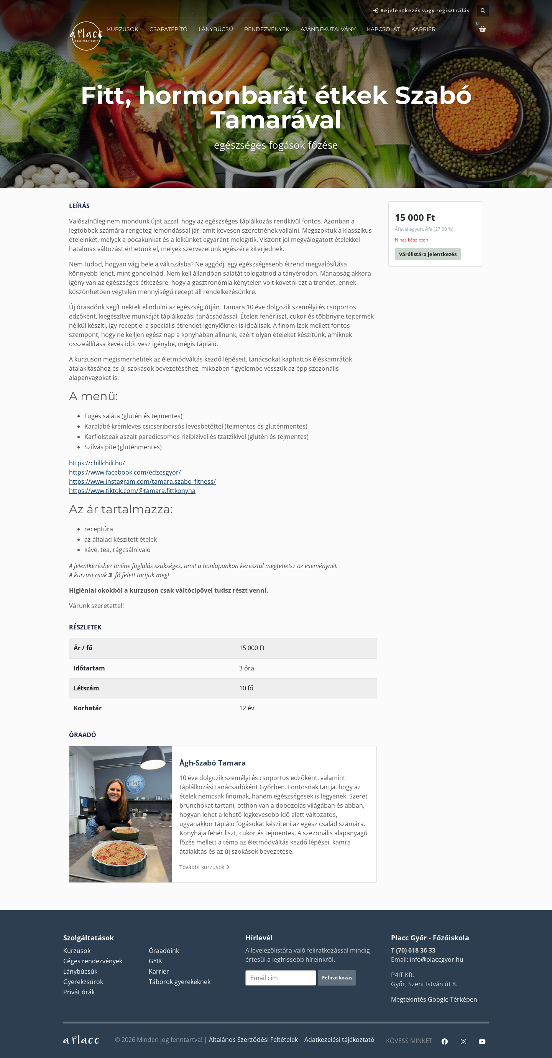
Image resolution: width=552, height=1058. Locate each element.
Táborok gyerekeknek (179, 982)
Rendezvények (266, 29)
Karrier (423, 29)
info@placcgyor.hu (436, 959)
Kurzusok (122, 29)
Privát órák (79, 992)
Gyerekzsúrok (83, 982)
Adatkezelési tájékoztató (339, 1039)
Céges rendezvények (92, 961)
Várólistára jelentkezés (428, 254)
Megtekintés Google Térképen (434, 999)
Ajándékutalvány (328, 29)
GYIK (155, 961)
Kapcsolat (383, 29)
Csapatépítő (168, 29)
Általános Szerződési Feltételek (253, 1039)
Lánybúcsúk (80, 971)
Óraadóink (164, 950)
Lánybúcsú (216, 29)
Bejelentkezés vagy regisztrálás (425, 10)
